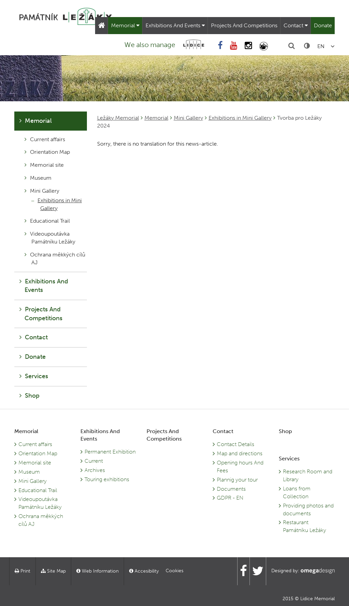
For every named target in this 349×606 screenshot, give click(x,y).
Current (94, 461)
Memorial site (44, 165)
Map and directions (239, 453)
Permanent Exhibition (110, 451)
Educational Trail (47, 221)
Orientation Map (47, 152)
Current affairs (45, 139)
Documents (231, 489)
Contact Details (235, 444)
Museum (38, 178)
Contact (296, 25)
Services (33, 376)
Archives (95, 470)
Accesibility (144, 571)
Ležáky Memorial (118, 118)
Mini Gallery (188, 118)
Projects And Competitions (244, 25)
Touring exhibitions (107, 479)
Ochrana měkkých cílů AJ (55, 258)
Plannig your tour (237, 479)
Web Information (97, 571)
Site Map (53, 571)
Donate (323, 25)
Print (22, 571)
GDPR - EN (230, 497)
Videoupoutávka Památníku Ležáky (50, 238)
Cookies (174, 571)
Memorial (125, 25)
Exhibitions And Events (175, 25)
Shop (29, 395)
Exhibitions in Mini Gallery (240, 118)
